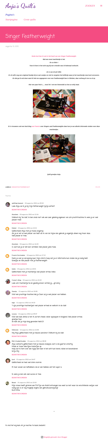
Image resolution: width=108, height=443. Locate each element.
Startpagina (11, 19)
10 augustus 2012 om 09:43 (34, 203)
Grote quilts (30, 19)
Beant (14, 382)
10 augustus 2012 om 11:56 (29, 214)
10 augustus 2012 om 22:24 (32, 280)
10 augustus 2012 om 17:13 (36, 255)
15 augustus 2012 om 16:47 (25, 359)
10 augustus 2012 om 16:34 (29, 244)
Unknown (15, 330)
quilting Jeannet (17, 203)
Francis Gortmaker (18, 255)
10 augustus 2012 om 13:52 (27, 228)
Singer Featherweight (21, 187)
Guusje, (14, 291)
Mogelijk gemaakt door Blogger (54, 437)
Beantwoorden (19, 210)
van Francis (36, 126)
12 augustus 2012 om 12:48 (29, 330)
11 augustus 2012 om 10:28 (28, 291)
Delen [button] (97, 187)
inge (13, 302)
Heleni (14, 228)
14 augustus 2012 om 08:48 (36, 341)
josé (13, 359)
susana (14, 314)
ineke (14, 269)
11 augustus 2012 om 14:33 (25, 302)
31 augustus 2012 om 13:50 (27, 382)
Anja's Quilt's (20, 5)
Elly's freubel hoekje (19, 341)
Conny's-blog (16, 280)
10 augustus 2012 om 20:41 (26, 269)
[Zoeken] (90, 6)
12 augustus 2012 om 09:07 (27, 314)
